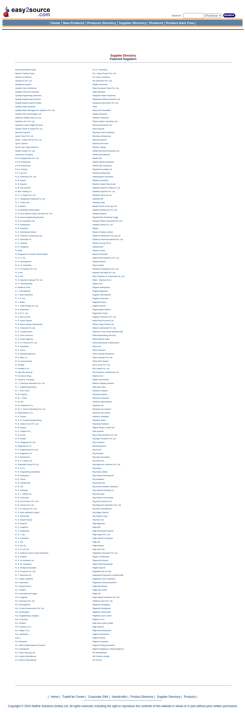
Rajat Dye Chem (99, 590)
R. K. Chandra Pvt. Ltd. (25, 328)
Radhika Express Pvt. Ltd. (103, 191)
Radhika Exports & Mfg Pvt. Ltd (106, 188)
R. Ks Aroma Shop (23, 376)
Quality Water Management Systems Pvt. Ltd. (35, 110)
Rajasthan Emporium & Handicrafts (107, 575)
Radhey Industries (100, 180)
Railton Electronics (100, 380)
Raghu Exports (99, 306)
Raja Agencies (98, 523)
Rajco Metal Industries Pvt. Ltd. (106, 597)
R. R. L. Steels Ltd (23, 494)
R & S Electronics (23, 166)
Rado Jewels (98, 265)
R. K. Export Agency (24, 339)
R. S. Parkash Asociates (25, 568)
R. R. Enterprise (22, 475)
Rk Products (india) (100, 656)
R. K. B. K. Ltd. (21, 313)
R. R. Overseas (22, 498)
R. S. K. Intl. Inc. (22, 549)
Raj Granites (97, 453)
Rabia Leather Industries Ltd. (105, 121)
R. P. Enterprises (22, 457)
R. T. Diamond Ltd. (23, 575)
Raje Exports (98, 627)
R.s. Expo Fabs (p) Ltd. (25, 653)
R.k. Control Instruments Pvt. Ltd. (29, 608)
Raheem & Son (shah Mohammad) (107, 332)
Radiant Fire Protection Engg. (105, 217)
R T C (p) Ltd (21, 173)
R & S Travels (21, 169)
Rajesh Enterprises (100, 634)
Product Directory (141, 696)
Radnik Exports (99, 261)
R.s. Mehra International (25, 660)
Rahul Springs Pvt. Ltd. (102, 357)
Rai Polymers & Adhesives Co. (105, 372)
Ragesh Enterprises (101, 287)
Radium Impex (98, 250)
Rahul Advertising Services (104, 335)
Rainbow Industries (100, 398)
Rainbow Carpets (99, 391)
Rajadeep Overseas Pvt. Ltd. (105, 553)
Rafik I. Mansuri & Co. (102, 280)
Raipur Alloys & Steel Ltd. (103, 427)
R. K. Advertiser (22, 309)
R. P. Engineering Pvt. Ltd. (26, 450)
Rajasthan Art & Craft (101, 571)
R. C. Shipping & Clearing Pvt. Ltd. (30, 199)
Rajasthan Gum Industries (103, 579)
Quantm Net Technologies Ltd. (28, 114)
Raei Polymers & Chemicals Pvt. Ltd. (108, 276)
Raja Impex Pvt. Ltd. (101, 534)
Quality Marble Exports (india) (28, 103)
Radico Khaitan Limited (102, 232)
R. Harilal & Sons (22, 287)
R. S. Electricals (22, 516)
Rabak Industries (99, 114)
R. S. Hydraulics (22, 531)
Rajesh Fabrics (99, 638)
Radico (95, 228)
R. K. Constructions (23, 332)
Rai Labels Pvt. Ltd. (100, 368)
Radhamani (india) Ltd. (102, 169)
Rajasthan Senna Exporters (104, 582)
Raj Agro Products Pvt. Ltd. (104, 439)
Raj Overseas (98, 494)
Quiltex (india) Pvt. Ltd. (25, 151)
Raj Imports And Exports (103, 475)
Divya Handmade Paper (25, 70)
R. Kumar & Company (24, 380)
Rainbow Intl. (98, 405)
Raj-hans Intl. (98, 520)
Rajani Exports (98, 568)
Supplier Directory (133, 23)
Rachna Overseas (100, 143)
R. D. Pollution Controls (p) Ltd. (29, 236)
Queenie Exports (22, 132)
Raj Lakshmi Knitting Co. (103, 490)
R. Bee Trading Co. (23, 191)
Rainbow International (101, 402)
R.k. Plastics (20, 623)
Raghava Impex (99, 302)
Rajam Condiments (100, 557)
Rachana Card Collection (103, 132)
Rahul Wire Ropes (100, 361)
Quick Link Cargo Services (26, 147)
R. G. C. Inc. (20, 258)
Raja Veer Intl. (98, 549)
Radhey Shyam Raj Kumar (104, 184)
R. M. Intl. (19, 402)
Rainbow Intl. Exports (101, 409)
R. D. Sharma (21, 243)
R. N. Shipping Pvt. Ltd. (25, 442)
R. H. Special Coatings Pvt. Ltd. (29, 280)
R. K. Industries (22, 346)
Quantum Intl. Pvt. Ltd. (25, 121)
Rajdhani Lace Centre (101, 616)
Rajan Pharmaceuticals (102, 564)
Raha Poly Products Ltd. (103, 320)
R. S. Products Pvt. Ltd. (25, 571)
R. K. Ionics (20, 350)
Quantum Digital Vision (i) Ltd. (28, 118)
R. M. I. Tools (21, 398)
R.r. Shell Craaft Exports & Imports (30, 645)
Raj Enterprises (99, 446)
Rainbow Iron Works (101, 413)
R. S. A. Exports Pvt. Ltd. (26, 509)
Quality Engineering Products (28, 99)
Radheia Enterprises (101, 173)
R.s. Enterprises (22, 649)
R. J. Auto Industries (24, 295)
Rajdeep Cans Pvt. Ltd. (102, 601)
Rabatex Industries (100, 118)
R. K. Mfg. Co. (21, 357)
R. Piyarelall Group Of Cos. (27, 464)
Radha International (101, 154)
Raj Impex (96, 468)
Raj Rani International (101, 509)
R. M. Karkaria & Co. (24, 405)
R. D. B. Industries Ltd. (25, 221)
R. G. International (23, 261)
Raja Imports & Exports (102, 538)
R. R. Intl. (19, 486)
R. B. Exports (21, 184)
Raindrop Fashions (100, 424)
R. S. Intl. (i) (20, 546)
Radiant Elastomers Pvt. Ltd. (104, 210)
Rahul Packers (98, 350)
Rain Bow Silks (99, 387)
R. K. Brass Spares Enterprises (29, 324)
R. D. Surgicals (21, 247)
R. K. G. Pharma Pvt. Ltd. (26, 343)
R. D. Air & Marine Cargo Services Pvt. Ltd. (34, 213)
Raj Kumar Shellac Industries (105, 486)
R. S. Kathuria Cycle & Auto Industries (31, 553)
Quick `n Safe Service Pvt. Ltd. (28, 140)
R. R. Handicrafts (22, 483)
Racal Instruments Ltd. (102, 125)
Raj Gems (96, 450)
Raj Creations (98, 442)
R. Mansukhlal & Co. (24, 413)
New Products (73, 23)
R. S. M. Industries (23, 564)
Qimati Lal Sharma (23, 77)
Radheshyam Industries (102, 177)
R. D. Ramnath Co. (23, 239)
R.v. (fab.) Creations (101, 77)
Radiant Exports (99, 213)
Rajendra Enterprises (101, 630)
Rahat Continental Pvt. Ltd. (104, 328)
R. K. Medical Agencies (25, 354)
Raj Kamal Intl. (98, 483)
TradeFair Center (73, 696)
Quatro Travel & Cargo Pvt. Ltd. (29, 129)
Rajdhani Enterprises (101, 608)
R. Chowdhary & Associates (27, 210)
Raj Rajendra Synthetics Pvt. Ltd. (106, 505)
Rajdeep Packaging (100, 605)
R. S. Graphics (21, 527)
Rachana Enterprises (101, 136)
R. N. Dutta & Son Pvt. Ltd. (27, 424)
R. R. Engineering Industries (27, 472)
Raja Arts (96, 527)
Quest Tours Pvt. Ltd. (24, 136)
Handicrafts (119, 696)
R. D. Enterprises (22, 225)
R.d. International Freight (26, 593)
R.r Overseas (21, 641)
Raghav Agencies (100, 291)
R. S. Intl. (19, 542)
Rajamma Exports (100, 560)
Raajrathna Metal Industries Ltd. (106, 99)
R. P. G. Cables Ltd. (23, 461)
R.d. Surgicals (21, 597)
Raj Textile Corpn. (100, 516)
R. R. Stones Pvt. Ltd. (24, 505)
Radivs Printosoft (99, 254)
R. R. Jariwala (21, 490)
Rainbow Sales (99, 420)
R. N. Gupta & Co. (23, 431)
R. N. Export (20, 427)
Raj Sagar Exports (100, 512)
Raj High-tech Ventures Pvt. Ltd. (106, 464)
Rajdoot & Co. (98, 619)
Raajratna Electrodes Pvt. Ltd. (105, 103)
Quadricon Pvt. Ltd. (23, 81)
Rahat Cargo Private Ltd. (103, 324)
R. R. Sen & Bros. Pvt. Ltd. (27, 501)
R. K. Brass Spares (23, 320)
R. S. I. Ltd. (20, 534)
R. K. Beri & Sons (23, 317)
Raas (94, 107)
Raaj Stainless (98, 92)
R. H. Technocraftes (23, 284)
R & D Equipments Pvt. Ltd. (27, 158)
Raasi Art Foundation (101, 110)
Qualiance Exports (23, 84)
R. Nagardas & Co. (23, 446)
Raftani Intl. (97, 284)
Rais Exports (98, 431)
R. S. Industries (22, 538)
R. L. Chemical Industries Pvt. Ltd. (30, 383)
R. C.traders (20, 206)
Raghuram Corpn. (100, 313)
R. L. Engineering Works (26, 387)
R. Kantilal (19, 365)
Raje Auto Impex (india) (102, 623)
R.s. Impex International (25, 656)
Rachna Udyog (99, 147)
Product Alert (180, 23)
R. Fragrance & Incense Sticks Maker (31, 254)
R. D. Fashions (21, 228)
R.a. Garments (21, 582)
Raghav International (101, 295)
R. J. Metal (20, 302)
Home (55, 23)
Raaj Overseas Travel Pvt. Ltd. (105, 88)
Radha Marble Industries (103, 162)
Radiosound (97, 247)
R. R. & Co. (20, 468)
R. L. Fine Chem (22, 391)
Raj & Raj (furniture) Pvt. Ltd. (105, 435)
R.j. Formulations (22, 605)
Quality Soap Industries (25, 107)
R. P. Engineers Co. (23, 453)
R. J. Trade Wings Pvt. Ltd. (27, 306)
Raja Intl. (96, 542)
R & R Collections (23, 162)
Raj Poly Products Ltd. (102, 501)
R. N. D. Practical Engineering (28, 420)
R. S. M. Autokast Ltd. (24, 560)
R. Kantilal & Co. (22, 368)
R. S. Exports (21, 523)
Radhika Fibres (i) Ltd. (102, 195)
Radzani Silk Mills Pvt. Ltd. (104, 273)
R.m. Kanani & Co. (23, 627)
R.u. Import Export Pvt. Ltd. (104, 73)
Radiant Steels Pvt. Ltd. (102, 225)
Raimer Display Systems (103, 383)
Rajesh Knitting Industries (103, 645)
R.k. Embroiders (22, 612)
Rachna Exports (99, 140)
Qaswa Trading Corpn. (25, 73)
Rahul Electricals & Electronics (105, 343)
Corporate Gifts (98, 696)
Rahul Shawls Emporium (103, 354)
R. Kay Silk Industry (23, 372)
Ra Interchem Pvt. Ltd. (102, 81)
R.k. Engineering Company (27, 616)
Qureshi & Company (24, 154)
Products (156, 23)
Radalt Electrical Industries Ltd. (106, 151)
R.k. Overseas (21, 619)
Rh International (99, 653)
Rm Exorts (97, 660)
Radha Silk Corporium (102, 166)
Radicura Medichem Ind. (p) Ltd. (106, 236)
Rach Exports (98, 129)
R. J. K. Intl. (20, 298)
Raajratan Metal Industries (103, 95)
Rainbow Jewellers (100, 416)
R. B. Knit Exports (23, 188)
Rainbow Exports (99, 394)
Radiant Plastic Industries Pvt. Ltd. (107, 221)
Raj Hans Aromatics (101, 457)
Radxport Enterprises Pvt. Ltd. (105, 269)
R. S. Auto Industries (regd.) (27, 512)
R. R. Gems (20, 479)
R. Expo (18, 250)
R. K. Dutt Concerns (24, 335)
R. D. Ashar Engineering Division (29, 217)
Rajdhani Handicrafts (101, 612)
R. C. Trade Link (22, 202)
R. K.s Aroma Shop (23, 361)
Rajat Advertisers (99, 586)
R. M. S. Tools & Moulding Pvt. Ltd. (30, 409)
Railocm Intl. (97, 376)
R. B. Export (20, 180)
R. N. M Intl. (20, 435)
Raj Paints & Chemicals (102, 498)
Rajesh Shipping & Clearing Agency (107, 649)
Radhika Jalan (98, 202)
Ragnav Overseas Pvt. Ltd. (104, 317)
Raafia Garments (99, 84)
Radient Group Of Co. (101, 243)
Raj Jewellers (98, 479)
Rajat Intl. (96, 593)
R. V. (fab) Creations (24, 579)
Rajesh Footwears (100, 641)
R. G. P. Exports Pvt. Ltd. (26, 269)
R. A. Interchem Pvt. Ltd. (26, 177)
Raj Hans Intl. (98, 461)
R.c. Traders (20, 590)
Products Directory (101, 23)
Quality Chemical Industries (27, 92)
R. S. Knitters (21, 557)
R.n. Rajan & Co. (22, 630)
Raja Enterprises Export (102, 531)
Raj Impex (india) (99, 472)
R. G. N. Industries (23, 265)
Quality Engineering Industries (28, 95)
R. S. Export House (23, 520)
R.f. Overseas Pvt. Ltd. (25, 601)
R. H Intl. (19, 273)
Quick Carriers (21, 143)
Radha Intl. (97, 158)
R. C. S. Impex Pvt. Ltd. (25, 195)
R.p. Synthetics (22, 634)
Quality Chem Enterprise (26, 88)
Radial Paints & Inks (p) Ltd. (104, 206)
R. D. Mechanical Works (25, 232)
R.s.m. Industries (99, 70)
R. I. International (22, 291)
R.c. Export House (23, 586)
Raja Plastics (98, 546)
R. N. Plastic (20, 439)
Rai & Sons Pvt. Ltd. (101, 365)
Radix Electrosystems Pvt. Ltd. (105, 258)
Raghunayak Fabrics (101, 309)
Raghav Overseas (100, 298)
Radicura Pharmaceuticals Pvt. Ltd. (107, 239)
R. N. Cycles (20, 416)
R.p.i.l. (18, 638)
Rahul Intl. (96, 346)
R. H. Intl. (19, 276)
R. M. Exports (21, 394)
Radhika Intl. (97, 199)
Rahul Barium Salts (100, 339)
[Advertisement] (122, 43)
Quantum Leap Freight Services (29, 125)
